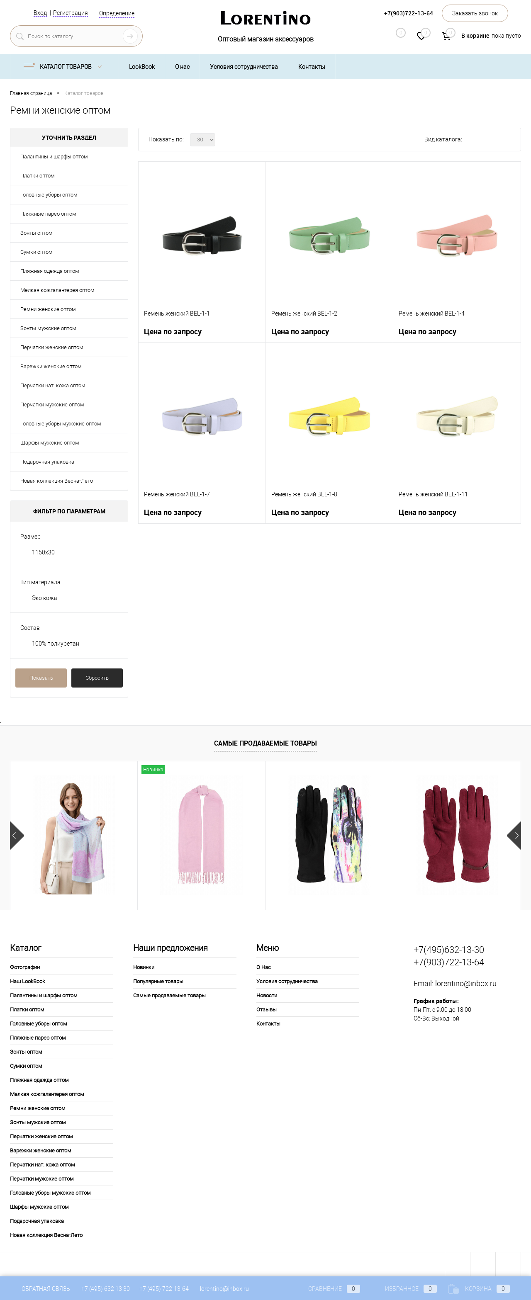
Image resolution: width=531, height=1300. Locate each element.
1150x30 (43, 552)
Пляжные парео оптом (48, 214)
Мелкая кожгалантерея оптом (57, 290)
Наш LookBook (27, 981)
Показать (41, 678)
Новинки (143, 967)
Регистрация (70, 13)
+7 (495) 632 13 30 (106, 1288)
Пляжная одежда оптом (49, 271)
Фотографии (25, 967)
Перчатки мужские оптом (52, 404)
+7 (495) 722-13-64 (164, 1288)
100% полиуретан (55, 643)
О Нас (263, 967)
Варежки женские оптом (51, 366)
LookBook (142, 66)
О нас (182, 66)
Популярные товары (158, 981)
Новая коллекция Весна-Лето (56, 481)
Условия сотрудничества (244, 66)
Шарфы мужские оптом (49, 443)
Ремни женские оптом (48, 309)
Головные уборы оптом (49, 195)
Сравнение (327, 1288)
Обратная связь (40, 1288)
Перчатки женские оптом (51, 347)
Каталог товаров (64, 66)
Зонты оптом (36, 233)
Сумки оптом (36, 252)
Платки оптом (37, 176)
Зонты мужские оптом (48, 328)
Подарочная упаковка (47, 462)
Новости (266, 995)
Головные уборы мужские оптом (60, 423)
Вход (40, 13)
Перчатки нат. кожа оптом (52, 385)
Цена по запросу (173, 331)
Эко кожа (44, 598)
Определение (116, 13)
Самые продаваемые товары (265, 743)
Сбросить (97, 678)
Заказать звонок (475, 13)
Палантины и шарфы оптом (54, 156)
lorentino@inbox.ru (466, 983)
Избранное (404, 1288)
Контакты (311, 66)
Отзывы (266, 1009)
